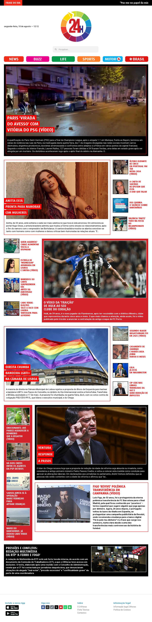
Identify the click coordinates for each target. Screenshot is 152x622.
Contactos (81, 613)
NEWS (13, 59)
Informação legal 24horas (124, 607)
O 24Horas (82, 607)
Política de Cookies (122, 610)
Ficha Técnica (83, 610)
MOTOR (110, 59)
